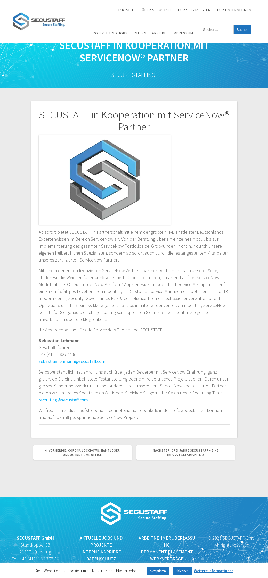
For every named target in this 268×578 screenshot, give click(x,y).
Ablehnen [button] (182, 571)
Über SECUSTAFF (157, 9)
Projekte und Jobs (109, 33)
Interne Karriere (150, 33)
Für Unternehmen (234, 9)
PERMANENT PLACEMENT (167, 552)
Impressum (183, 33)
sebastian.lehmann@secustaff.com (72, 361)
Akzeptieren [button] (158, 571)
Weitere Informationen (213, 570)
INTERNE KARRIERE (101, 552)
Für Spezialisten (194, 9)
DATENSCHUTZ (101, 559)
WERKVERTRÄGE (166, 559)
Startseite (126, 9)
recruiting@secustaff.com (63, 400)
